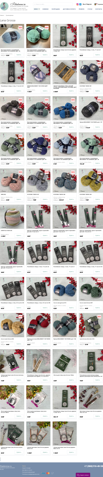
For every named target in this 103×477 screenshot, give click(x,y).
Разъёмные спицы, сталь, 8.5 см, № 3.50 (12, 303)
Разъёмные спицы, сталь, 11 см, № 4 (63, 266)
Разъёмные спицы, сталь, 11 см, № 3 (90, 50)
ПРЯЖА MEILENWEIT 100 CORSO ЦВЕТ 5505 (37, 86)
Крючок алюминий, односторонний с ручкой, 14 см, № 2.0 (64, 231)
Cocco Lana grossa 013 (59, 303)
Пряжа (24, 466)
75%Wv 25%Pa (31, 90)
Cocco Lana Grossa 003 (7, 339)
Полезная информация (28, 472)
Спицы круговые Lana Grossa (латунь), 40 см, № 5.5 (12, 375)
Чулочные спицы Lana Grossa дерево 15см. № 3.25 (91, 411)
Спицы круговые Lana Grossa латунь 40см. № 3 (11, 448)
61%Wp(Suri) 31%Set (85, 343)
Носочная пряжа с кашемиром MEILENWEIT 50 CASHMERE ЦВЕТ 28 (89, 159)
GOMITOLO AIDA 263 (6, 230)
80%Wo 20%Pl (83, 126)
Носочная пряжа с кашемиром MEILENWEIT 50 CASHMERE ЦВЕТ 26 (63, 122)
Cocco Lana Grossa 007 (86, 303)
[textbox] (53, 4)
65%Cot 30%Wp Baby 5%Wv (7, 198)
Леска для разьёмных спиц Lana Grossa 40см (36, 411)
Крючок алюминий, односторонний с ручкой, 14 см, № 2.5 (38, 231)
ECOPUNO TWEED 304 (85, 194)
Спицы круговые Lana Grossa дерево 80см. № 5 (38, 448)
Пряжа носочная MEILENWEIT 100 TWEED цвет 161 (38, 339)
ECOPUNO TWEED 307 (33, 194)
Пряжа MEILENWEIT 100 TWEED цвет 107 (91, 122)
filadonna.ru (6, 466)
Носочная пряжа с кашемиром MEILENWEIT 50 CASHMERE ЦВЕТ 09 (36, 159)
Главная (2, 15)
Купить (19, 54)
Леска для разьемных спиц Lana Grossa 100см (10, 411)
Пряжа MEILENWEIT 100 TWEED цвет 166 (64, 339)
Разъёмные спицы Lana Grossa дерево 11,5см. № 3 (64, 50)
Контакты (98, 9)
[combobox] (53, 4)
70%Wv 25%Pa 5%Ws (7, 54)
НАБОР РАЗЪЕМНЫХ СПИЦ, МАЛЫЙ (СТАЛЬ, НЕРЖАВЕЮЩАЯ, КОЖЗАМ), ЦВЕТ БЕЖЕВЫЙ (65, 87)
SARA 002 (3, 194)
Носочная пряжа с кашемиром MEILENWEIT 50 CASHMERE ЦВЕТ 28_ (37, 50)
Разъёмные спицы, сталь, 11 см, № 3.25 (12, 86)
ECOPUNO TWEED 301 (85, 86)
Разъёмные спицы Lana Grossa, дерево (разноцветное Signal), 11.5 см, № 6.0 (38, 375)
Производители (9, 15)
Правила (81, 9)
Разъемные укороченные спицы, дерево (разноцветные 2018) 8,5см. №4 (91, 375)
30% (20, 28)
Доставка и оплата (69, 9)
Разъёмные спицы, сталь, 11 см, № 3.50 (91, 266)
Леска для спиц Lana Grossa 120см (63, 375)
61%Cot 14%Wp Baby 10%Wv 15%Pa (85, 89)
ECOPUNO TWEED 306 (59, 194)
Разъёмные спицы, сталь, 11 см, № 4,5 (38, 266)
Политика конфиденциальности (30, 474)
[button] (83, 475)
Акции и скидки (26, 468)
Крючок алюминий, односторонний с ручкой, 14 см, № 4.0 (12, 267)
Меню (36, 9)
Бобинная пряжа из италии (19, 6)
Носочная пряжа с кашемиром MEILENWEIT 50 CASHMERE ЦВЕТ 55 (10, 122)
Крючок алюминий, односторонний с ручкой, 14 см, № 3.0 (91, 231)
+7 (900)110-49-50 (93, 466)
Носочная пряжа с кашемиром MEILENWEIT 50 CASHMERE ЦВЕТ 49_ (10, 50)
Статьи (90, 9)
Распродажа (56, 9)
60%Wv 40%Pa (5, 234)
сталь (81, 54)
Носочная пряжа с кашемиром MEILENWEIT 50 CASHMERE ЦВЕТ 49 (63, 159)
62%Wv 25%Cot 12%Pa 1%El (59, 306)
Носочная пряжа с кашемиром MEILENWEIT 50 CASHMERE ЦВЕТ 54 (36, 122)
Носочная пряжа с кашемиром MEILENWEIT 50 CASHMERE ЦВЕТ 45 (10, 159)
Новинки (45, 9)
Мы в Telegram (87, 4)
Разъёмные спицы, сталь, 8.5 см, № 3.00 (38, 303)
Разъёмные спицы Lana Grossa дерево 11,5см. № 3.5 (64, 411)
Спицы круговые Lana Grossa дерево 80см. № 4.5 (64, 448)
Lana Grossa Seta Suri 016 (87, 339)
